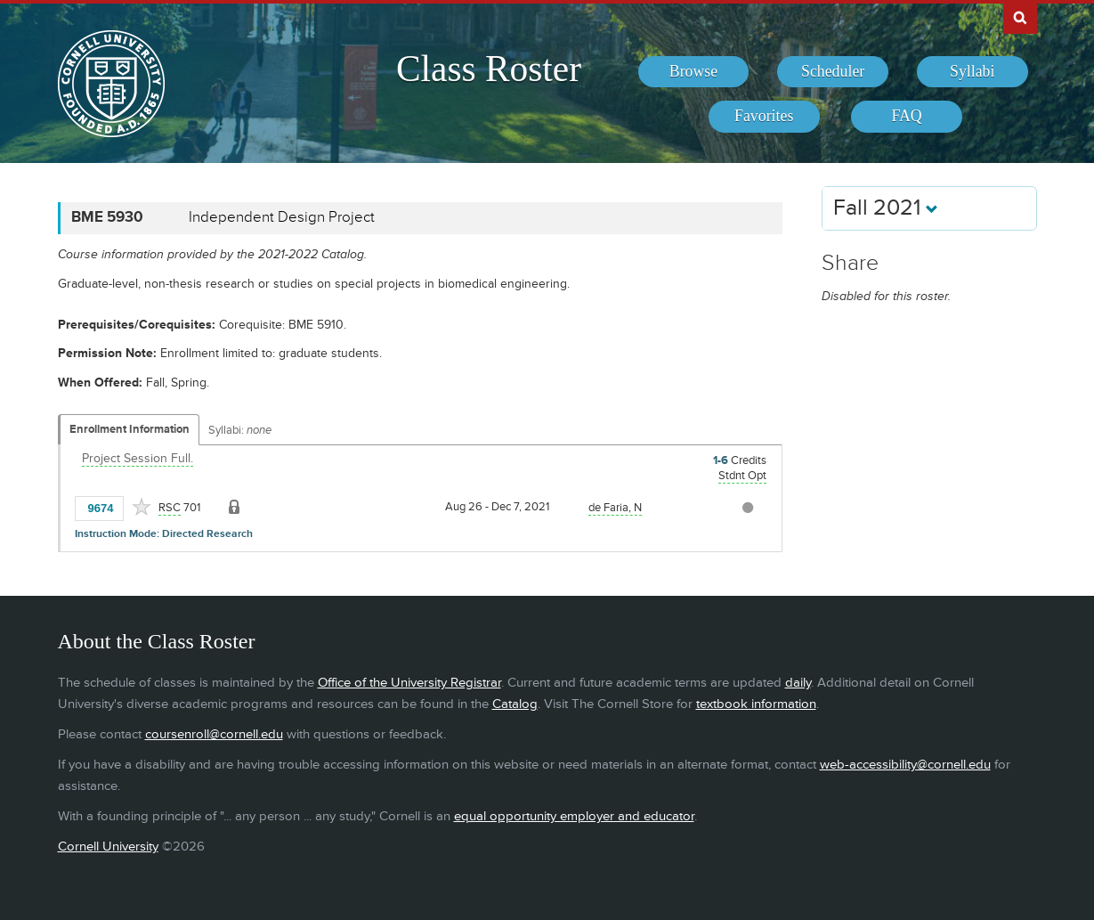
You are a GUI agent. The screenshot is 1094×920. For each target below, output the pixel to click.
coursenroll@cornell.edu (214, 734)
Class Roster (488, 68)
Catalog (515, 704)
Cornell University (108, 846)
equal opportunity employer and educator (574, 816)
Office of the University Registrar (409, 682)
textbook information (756, 704)
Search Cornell (1020, 17)
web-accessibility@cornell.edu (905, 764)
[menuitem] (694, 72)
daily (798, 682)
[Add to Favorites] (141, 507)
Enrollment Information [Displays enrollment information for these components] (129, 429)
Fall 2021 (885, 208)
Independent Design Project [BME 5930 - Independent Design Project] (282, 217)
